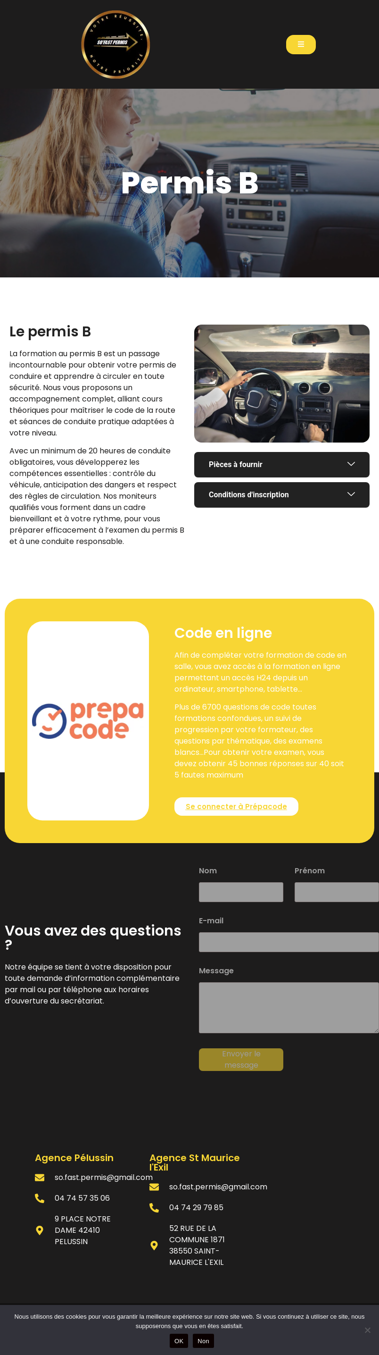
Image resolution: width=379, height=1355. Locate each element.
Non (203, 1341)
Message (216, 971)
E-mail (211, 921)
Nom (208, 871)
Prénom (310, 871)
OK (178, 1341)
